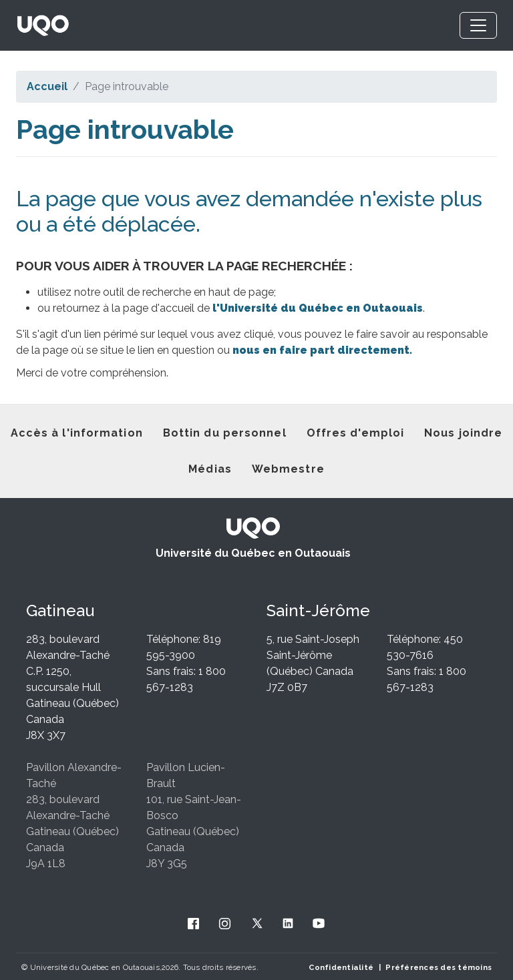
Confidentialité (341, 967)
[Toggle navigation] (478, 25)
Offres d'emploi (356, 433)
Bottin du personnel (225, 433)
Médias (210, 469)
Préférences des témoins (438, 967)
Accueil (47, 86)
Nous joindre (463, 433)
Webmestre (288, 469)
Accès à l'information (77, 433)
